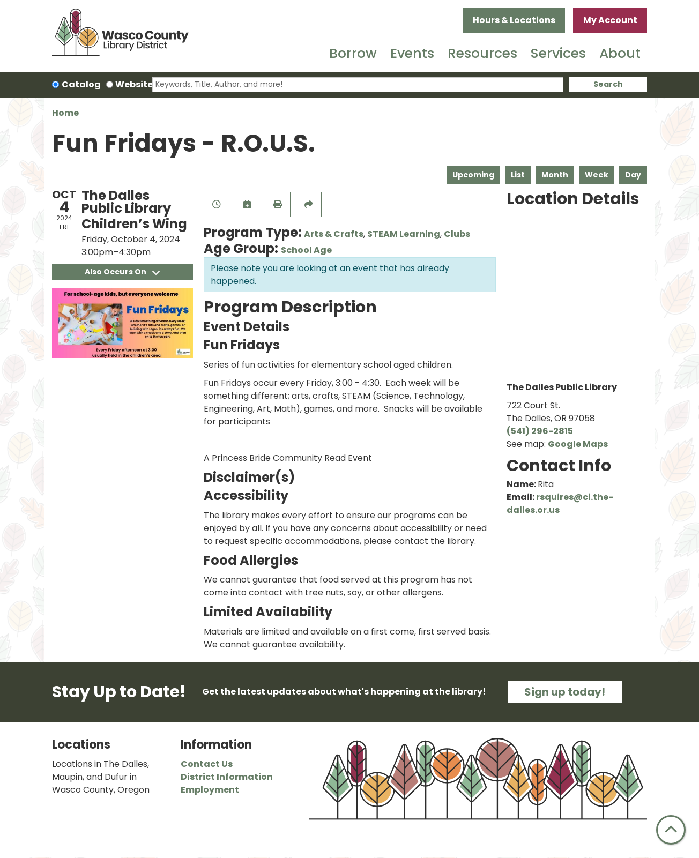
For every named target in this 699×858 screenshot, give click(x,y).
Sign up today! (564, 691)
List (518, 174)
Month (554, 174)
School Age (306, 250)
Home (65, 113)
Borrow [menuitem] (353, 53)
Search (608, 84)
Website (134, 84)
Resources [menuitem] (482, 53)
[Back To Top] (671, 830)
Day (633, 174)
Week (596, 174)
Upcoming (473, 174)
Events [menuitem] (412, 53)
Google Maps (578, 444)
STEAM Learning (403, 234)
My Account (610, 20)
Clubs (457, 234)
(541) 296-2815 (540, 431)
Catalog (81, 84)
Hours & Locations (514, 20)
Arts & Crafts (333, 234)
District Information (227, 777)
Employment (210, 790)
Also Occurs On (122, 271)
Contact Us (207, 764)
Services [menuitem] (558, 53)
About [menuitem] (620, 53)
